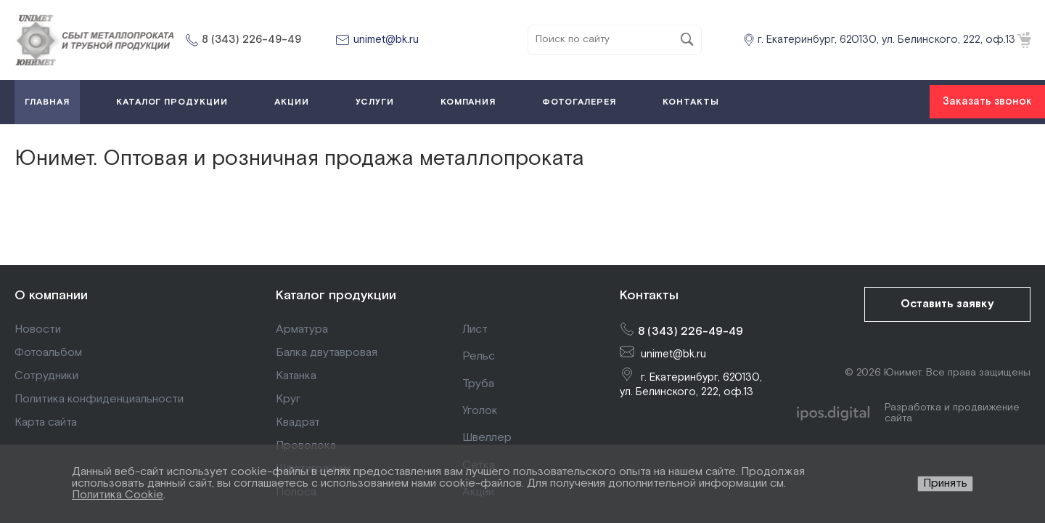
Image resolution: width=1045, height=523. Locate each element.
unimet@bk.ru (386, 39)
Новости (38, 329)
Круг (288, 399)
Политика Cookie (117, 495)
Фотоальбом (48, 352)
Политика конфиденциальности (99, 399)
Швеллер (487, 437)
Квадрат (298, 422)
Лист (475, 329)
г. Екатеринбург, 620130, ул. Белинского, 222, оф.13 (886, 39)
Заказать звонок (987, 101)
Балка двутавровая (326, 352)
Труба (478, 384)
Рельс (478, 356)
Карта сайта (46, 422)
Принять (945, 483)
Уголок (480, 410)
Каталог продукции (336, 295)
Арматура (302, 329)
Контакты (649, 295)
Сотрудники (46, 376)
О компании (51, 295)
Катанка (296, 376)
